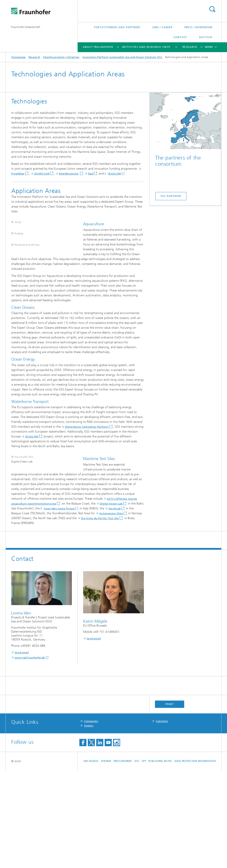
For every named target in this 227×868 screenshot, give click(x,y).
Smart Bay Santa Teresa (35, 606)
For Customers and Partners (117, 27)
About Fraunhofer (98, 47)
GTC (137, 858)
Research (189, 47)
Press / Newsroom (198, 27)
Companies (91, 818)
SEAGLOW (114, 173)
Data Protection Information (195, 858)
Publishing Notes (160, 858)
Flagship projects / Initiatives (61, 57)
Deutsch (205, 37)
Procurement (123, 858)
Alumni (88, 823)
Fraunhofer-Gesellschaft (25, 27)
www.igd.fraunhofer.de (30, 755)
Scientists (162, 818)
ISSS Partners (171, 196)
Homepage (18, 57)
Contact (180, 37)
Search (212, 9)
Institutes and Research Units (146, 47)
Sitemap (106, 858)
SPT (144, 858)
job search (90, 858)
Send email (22, 749)
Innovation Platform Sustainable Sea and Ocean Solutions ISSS (122, 57)
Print (169, 801)
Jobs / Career (162, 27)
